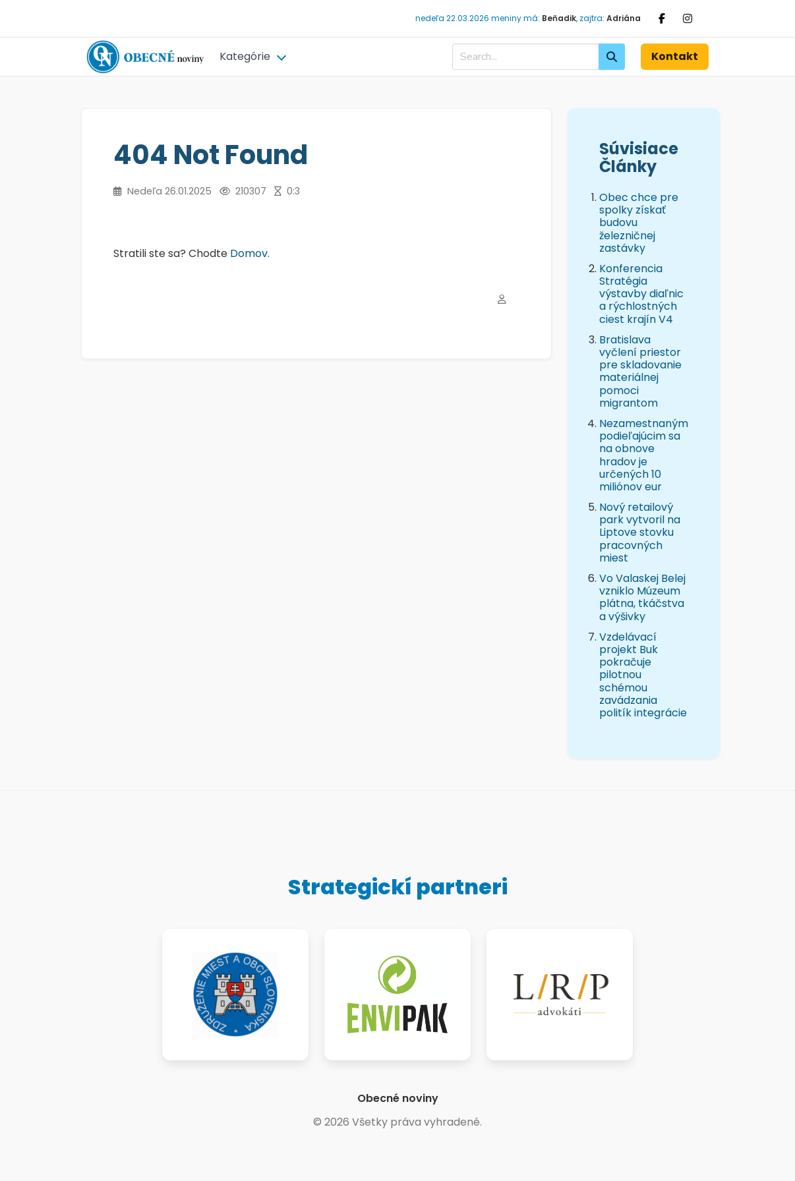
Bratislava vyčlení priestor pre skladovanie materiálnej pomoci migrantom (640, 371)
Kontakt (674, 56)
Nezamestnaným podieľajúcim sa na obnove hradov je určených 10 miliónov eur (643, 455)
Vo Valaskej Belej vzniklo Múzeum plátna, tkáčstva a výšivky (642, 597)
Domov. (250, 253)
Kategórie (245, 56)
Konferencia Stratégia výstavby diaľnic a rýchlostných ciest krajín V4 (641, 294)
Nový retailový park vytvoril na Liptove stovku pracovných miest (639, 532)
